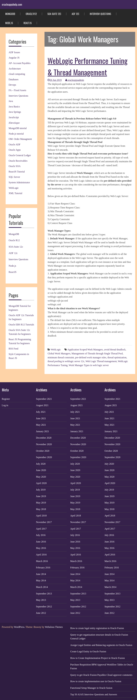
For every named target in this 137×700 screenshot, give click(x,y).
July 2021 (41, 412)
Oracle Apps (15, 150)
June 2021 (41, 418)
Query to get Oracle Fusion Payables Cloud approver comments (101, 675)
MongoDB (10, 14)
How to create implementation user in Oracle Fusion (95, 681)
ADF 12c (75, 14)
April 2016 (41, 554)
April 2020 (41, 483)
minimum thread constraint (61, 357)
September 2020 (44, 457)
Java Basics (14, 106)
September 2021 (44, 399)
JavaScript (14, 117)
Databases (14, 79)
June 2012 (41, 613)
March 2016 (42, 561)
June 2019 (41, 496)
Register (6, 399)
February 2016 (43, 567)
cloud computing (17, 74)
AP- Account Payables (20, 63)
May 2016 (41, 548)
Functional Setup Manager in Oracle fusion (91, 688)
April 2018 (41, 515)
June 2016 (41, 541)
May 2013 (41, 600)
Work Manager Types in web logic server (89, 365)
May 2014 (41, 580)
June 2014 (41, 574)
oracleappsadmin (74, 80)
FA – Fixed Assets (17, 90)
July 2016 (41, 535)
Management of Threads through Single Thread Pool (97, 353)
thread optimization (117, 357)
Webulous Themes (54, 627)
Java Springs (15, 112)
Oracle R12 (31, 14)
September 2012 (44, 606)
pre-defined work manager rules (90, 357)
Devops (12, 84)
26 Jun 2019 (55, 80)
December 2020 (43, 437)
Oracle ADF (15, 144)
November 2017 (44, 522)
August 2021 (42, 405)
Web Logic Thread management (101, 361)
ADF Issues (14, 52)
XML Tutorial (15, 193)
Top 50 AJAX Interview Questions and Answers (93, 694)
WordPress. (19, 627)
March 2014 (42, 587)
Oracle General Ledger (20, 155)
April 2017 (41, 528)
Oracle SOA (15, 166)
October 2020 (42, 451)
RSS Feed (13, 348)
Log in (5, 405)
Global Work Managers (59, 353)
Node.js (9, 23)
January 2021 (42, 431)
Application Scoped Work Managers (85, 349)
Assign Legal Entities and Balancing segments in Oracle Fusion (101, 645)
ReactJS (28, 23)
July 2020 (41, 464)
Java (11, 101)
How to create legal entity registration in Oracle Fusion (97, 628)
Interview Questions (100, 14)
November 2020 (44, 444)
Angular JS (14, 57)
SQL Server (14, 177)
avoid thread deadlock (114, 349)
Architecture (15, 68)
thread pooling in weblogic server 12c (66, 361)
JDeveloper (14, 123)
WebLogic (14, 188)
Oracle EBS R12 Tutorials (21, 324)
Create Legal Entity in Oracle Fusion (88, 651)
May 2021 (41, 425)
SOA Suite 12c (54, 14)
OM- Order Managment (20, 139)
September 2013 (44, 593)
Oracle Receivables (18, 160)
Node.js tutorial (16, 133)
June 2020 (41, 470)
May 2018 (41, 509)
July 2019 (41, 489)
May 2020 (41, 476)
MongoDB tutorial (18, 128)
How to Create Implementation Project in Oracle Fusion (97, 658)
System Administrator (19, 182)
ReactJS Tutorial (17, 171)
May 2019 (41, 502)
